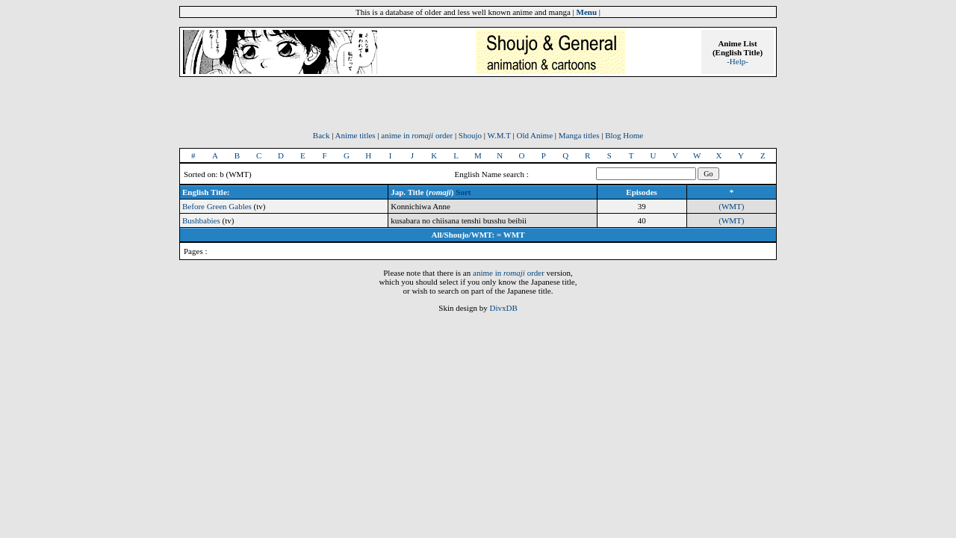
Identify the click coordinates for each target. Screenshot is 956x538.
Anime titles (355, 135)
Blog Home (624, 135)
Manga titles (579, 135)
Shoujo (470, 135)
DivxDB (503, 307)
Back (321, 135)
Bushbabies (201, 220)
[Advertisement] (478, 108)
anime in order (417, 135)
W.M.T (499, 135)
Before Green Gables (217, 206)
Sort (463, 192)
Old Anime (534, 135)
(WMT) (731, 206)
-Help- (737, 61)
